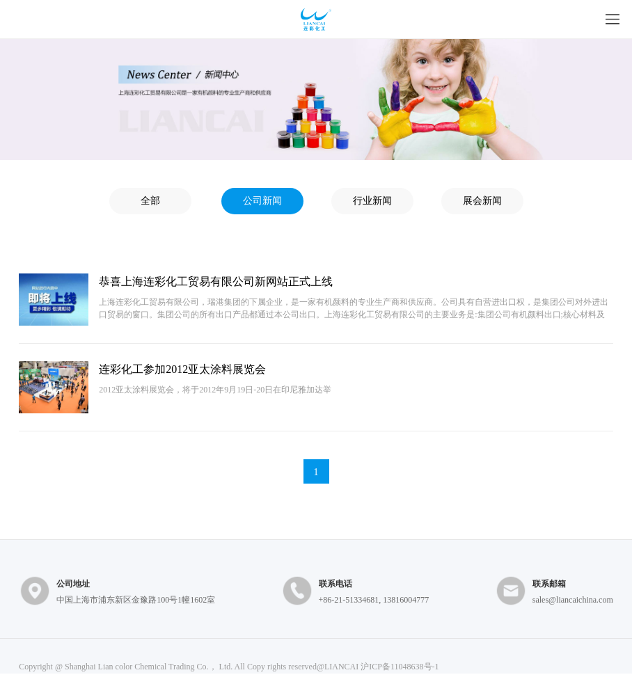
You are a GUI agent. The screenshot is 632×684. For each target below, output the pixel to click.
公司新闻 (262, 201)
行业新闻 (372, 201)
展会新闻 (482, 201)
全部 (150, 201)
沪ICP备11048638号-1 (400, 666)
